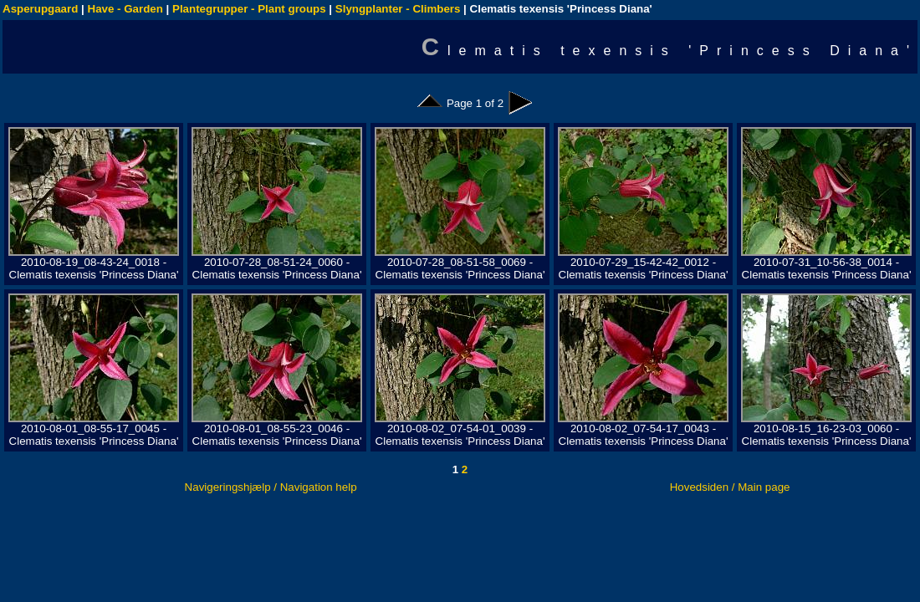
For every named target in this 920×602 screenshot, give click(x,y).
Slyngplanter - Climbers (398, 9)
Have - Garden (125, 9)
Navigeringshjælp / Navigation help (271, 487)
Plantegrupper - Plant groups (249, 9)
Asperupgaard (40, 9)
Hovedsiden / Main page (730, 487)
